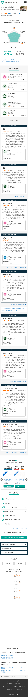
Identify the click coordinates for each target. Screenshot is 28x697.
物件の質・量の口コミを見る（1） (19, 304)
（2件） (14, 506)
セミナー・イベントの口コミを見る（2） (17, 267)
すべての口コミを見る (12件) (20, 526)
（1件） (14, 510)
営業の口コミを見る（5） (21, 196)
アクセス (7, 679)
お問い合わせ (20, 679)
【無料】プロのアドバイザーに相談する (14, 536)
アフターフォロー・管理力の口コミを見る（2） (15, 452)
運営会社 (22, 684)
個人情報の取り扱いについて (14, 681)
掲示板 (20, 561)
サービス (13, 679)
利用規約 (15, 684)
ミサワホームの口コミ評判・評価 (9, 125)
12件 (20, 13)
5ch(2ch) (8, 561)
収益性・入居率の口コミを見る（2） (18, 381)
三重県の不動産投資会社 (7, 657)
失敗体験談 (6, 522)
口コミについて (7, 684)
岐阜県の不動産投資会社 (7, 653)
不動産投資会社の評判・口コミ (10, 675)
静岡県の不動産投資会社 (7, 655)
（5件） (14, 501)
